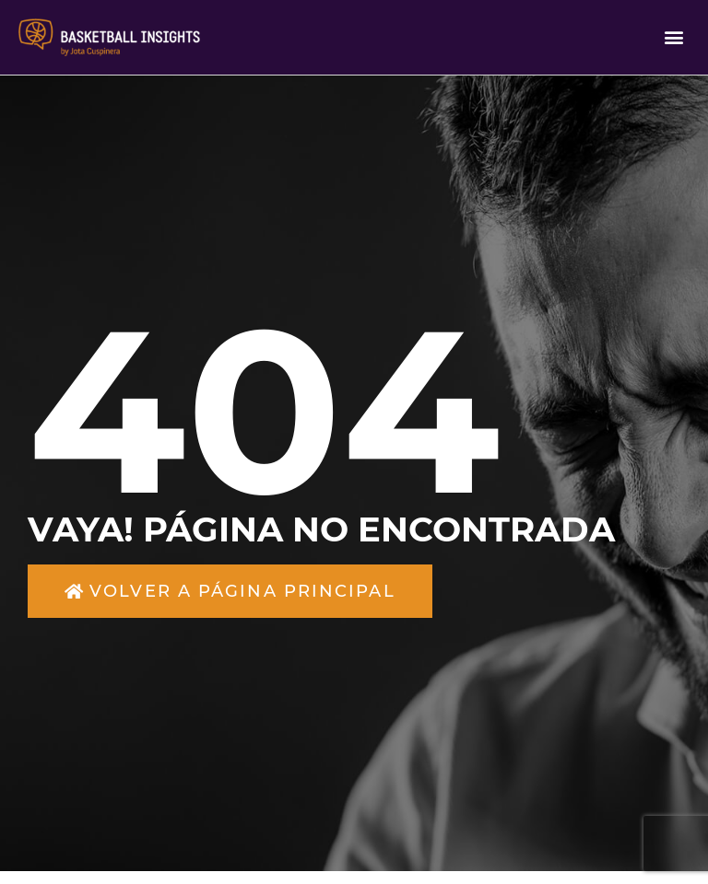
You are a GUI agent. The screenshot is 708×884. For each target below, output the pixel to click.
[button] (674, 37)
